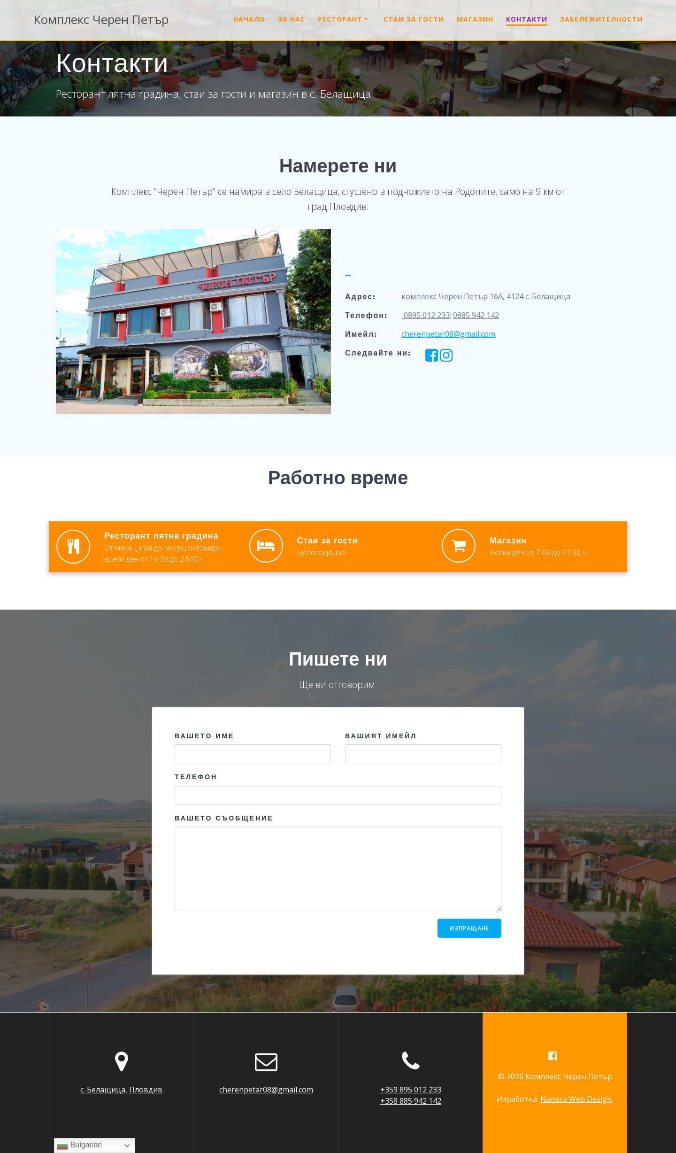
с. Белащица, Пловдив (121, 1089)
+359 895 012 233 (410, 1089)
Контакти (526, 19)
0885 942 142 (476, 315)
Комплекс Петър (101, 20)
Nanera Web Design (576, 1099)
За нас (291, 19)
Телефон (338, 788)
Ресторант (340, 19)
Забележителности (601, 19)
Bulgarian (79, 1145)
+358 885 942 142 (410, 1100)
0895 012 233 (426, 315)
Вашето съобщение (338, 862)
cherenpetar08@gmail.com (448, 334)
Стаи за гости (414, 19)
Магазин (475, 19)
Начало (249, 19)
